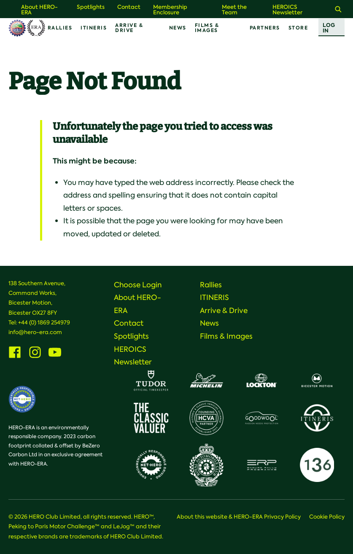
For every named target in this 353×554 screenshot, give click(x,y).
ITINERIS (94, 27)
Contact (128, 7)
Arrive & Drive (129, 28)
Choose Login (138, 284)
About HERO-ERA (39, 9)
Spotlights (91, 7)
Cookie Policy (327, 516)
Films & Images (207, 28)
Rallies (60, 27)
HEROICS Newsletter (287, 9)
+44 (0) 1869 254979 (44, 322)
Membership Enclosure (170, 9)
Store (298, 27)
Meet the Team (234, 9)
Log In (329, 27)
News (177, 27)
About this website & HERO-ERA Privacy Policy (239, 516)
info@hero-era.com (35, 332)
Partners (265, 27)
